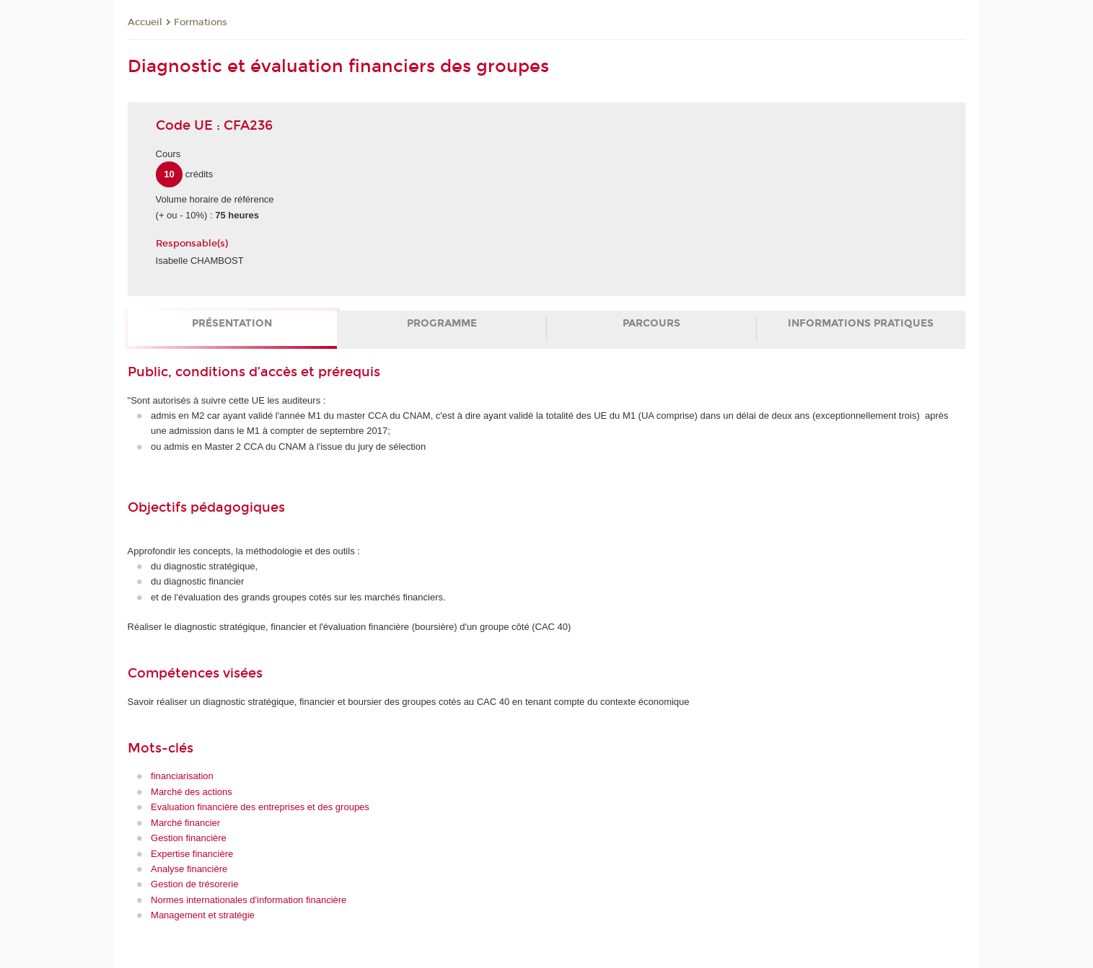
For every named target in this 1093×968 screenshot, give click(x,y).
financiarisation (182, 776)
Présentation (232, 323)
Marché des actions (191, 791)
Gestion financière (189, 837)
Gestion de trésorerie (194, 884)
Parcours (651, 323)
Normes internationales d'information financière (248, 899)
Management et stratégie (203, 915)
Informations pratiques (861, 323)
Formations (200, 22)
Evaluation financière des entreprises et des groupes (260, 807)
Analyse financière (189, 868)
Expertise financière (192, 853)
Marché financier (185, 822)
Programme (442, 323)
